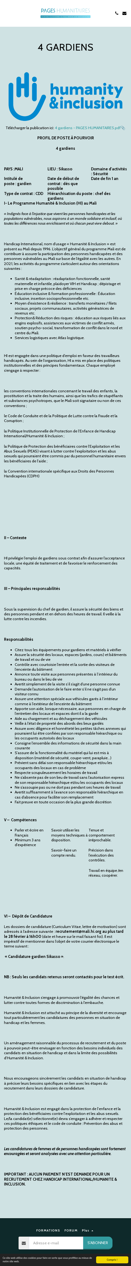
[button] (5, 13)
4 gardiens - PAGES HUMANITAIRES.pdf (88, 127)
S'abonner (98, 1242)
